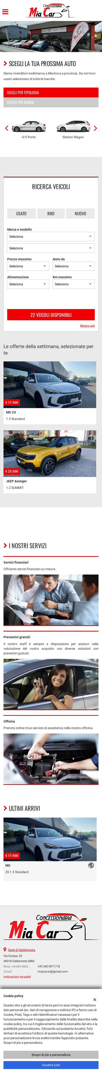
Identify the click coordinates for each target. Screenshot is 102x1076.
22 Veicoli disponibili (51, 314)
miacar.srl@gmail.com (52, 971)
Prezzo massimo (19, 259)
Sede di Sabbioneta (21, 950)
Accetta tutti (51, 1065)
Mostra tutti (87, 325)
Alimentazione (18, 277)
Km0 (50, 213)
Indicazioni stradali (17, 977)
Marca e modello (19, 229)
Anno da (59, 259)
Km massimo (62, 277)
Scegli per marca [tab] (20, 102)
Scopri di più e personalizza (51, 1055)
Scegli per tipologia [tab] (23, 92)
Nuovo (80, 213)
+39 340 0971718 (48, 966)
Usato (21, 213)
